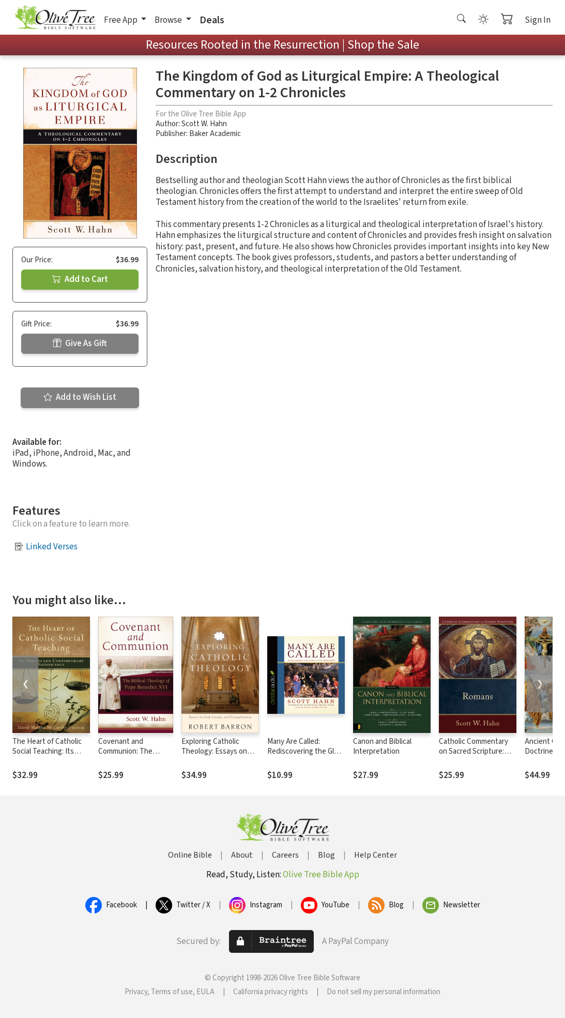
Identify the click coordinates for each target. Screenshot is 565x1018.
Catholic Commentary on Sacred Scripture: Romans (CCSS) (473, 751)
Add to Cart (80, 279)
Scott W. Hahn (204, 123)
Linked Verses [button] (52, 547)
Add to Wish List (79, 397)
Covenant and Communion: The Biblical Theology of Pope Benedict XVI (129, 756)
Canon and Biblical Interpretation (382, 746)
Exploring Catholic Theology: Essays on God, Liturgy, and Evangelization (214, 756)
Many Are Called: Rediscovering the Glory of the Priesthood (305, 751)
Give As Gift (80, 343)
